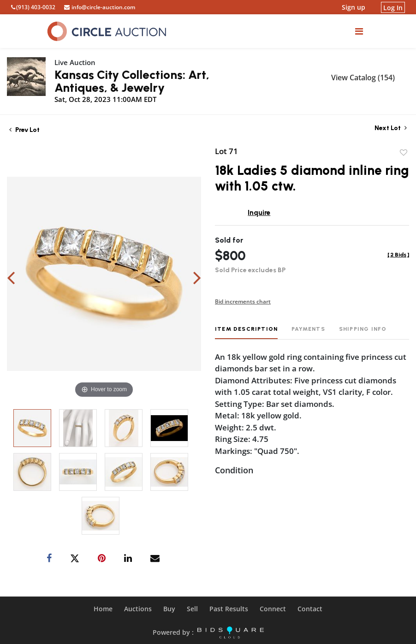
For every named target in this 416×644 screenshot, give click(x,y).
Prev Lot (24, 130)
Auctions (138, 608)
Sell (192, 608)
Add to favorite (403, 153)
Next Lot (390, 128)
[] (398, 254)
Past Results (228, 608)
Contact (309, 608)
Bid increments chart (243, 301)
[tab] (246, 332)
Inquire (259, 213)
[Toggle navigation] (359, 31)
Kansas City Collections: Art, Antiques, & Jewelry (131, 81)
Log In (393, 7)
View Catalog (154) (363, 77)
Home (103, 608)
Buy (169, 608)
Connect (273, 608)
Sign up (353, 7)
